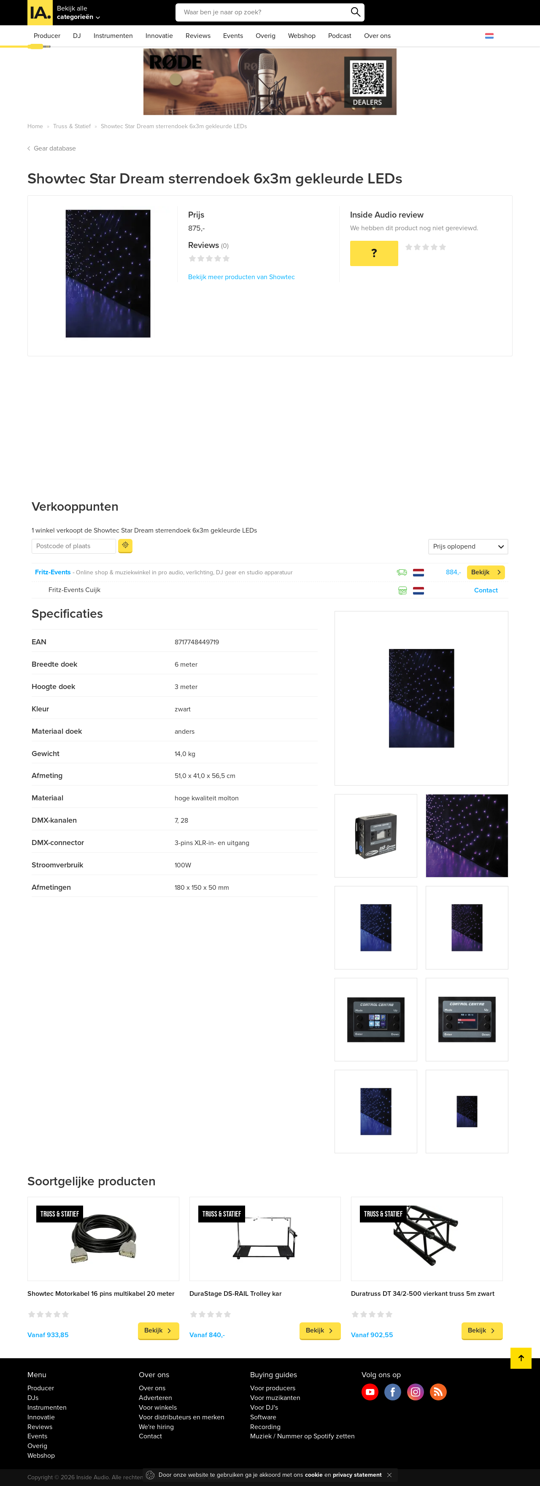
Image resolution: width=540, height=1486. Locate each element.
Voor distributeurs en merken (181, 1417)
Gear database (55, 148)
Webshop (302, 36)
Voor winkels (158, 1407)
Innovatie (159, 36)
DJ (77, 36)
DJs (32, 1398)
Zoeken (356, 12)
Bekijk (480, 572)
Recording (265, 1427)
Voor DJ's (264, 1407)
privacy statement (357, 1474)
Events (233, 36)
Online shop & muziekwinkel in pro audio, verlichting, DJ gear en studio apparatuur (184, 572)
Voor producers (272, 1388)
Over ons (377, 36)
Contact (486, 590)
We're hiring (156, 1427)
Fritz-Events (53, 572)
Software (263, 1417)
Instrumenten (113, 36)
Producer (47, 36)
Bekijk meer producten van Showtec (241, 277)
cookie (314, 1474)
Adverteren (155, 1398)
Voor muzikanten (275, 1398)
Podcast (339, 36)
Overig (265, 36)
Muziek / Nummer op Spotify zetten (302, 1436)
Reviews (198, 36)
